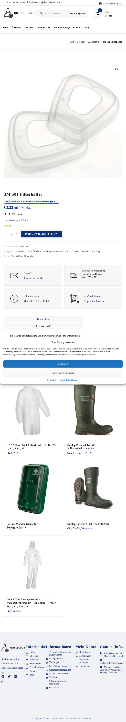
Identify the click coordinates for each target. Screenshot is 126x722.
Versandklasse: (31, 201)
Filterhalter (29, 256)
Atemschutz (93, 42)
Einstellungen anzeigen (63, 373)
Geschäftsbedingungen (60, 658)
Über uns (16, 27)
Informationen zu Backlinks (57, 674)
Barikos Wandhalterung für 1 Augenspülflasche (32, 516)
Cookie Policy (52, 380)
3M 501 (19, 256)
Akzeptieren (63, 364)
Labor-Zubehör (72, 251)
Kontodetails (85, 658)
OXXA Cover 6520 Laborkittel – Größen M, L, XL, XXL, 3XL (31, 439)
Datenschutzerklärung (68, 380)
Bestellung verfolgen (84, 653)
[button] (117, 69)
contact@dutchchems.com (47, 2)
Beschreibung (33, 319)
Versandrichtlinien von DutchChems (60, 645)
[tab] (33, 319)
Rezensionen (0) (92, 319)
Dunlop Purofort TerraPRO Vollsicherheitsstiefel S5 (93, 439)
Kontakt (77, 27)
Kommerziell (44, 27)
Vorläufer (53, 669)
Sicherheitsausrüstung (90, 251)
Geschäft (81, 42)
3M (12, 256)
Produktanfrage (62, 27)
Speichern (29, 27)
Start (72, 42)
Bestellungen (85, 648)
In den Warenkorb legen (41, 234)
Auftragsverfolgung (110, 3)
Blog (87, 27)
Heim (5, 27)
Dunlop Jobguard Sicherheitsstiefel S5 (87, 516)
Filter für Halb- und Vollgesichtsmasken (45, 251)
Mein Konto (84, 644)
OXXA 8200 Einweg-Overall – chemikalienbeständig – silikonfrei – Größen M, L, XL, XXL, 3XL (32, 595)
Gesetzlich (54, 679)
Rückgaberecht (56, 650)
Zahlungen (54, 654)
